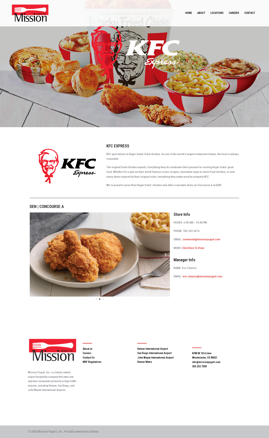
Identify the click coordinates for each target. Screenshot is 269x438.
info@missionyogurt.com (206, 362)
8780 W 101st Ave (201, 353)
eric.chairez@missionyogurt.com (202, 276)
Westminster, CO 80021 (204, 357)
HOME (188, 12)
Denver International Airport (152, 348)
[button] (34, 254)
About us (87, 348)
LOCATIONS (217, 12)
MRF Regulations (92, 361)
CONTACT (249, 12)
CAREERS (234, 12)
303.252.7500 (199, 366)
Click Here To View (193, 248)
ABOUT (201, 12)
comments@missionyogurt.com (201, 239)
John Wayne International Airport (155, 357)
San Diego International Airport (154, 353)
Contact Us (89, 357)
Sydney (94, 431)
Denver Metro (144, 361)
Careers (87, 353)
